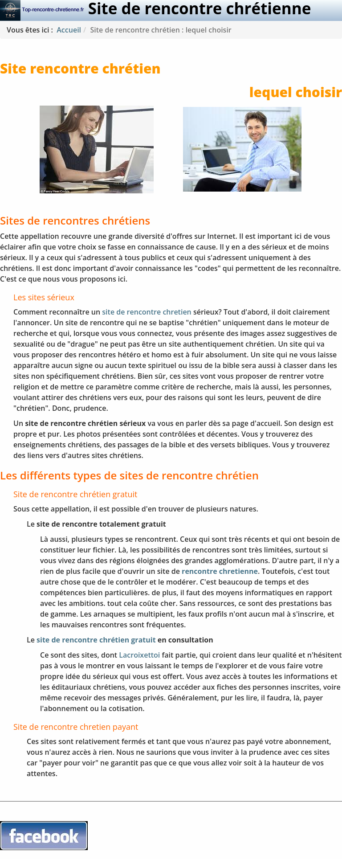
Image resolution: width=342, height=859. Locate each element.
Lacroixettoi (139, 655)
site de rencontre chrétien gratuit (96, 640)
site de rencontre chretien (146, 312)
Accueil (69, 30)
